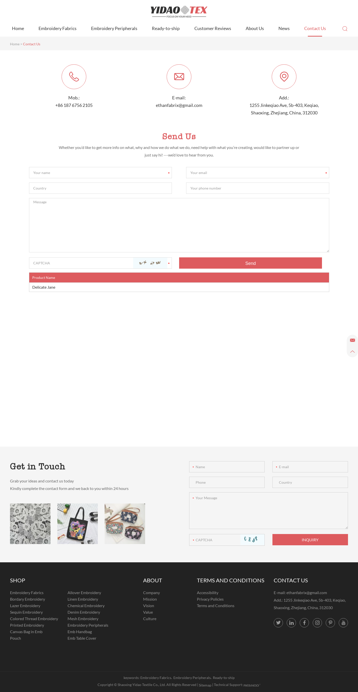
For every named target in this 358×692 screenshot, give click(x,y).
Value (148, 612)
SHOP (17, 580)
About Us (255, 28)
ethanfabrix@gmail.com (179, 105)
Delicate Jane (43, 287)
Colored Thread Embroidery (34, 618)
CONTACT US (291, 580)
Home (18, 28)
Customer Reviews (212, 28)
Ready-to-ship (166, 28)
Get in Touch (37, 466)
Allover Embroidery (84, 592)
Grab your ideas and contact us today (42, 480)
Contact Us (315, 28)
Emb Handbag (80, 631)
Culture (149, 618)
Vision (148, 605)
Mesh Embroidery (83, 618)
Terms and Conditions (215, 605)
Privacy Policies (210, 599)
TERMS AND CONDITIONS (230, 580)
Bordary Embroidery (27, 599)
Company (151, 592)
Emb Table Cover (82, 638)
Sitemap (205, 685)
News (284, 28)
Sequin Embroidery (26, 612)
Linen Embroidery (83, 599)
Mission (150, 599)
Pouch (15, 638)
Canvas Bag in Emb (26, 631)
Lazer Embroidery (25, 605)
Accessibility (207, 592)
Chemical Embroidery (86, 605)
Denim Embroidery (84, 612)
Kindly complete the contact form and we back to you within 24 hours (69, 488)
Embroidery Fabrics (58, 28)
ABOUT (152, 580)
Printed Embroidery (27, 625)
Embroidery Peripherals (114, 28)
